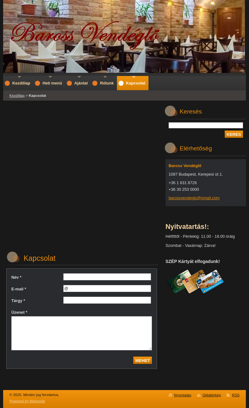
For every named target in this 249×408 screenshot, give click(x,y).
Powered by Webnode (27, 401)
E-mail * (18, 289)
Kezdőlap (17, 95)
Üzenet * (19, 312)
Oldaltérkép (211, 395)
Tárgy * (18, 300)
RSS (236, 395)
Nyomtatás (182, 395)
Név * (16, 277)
